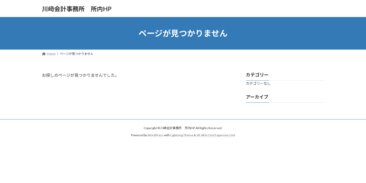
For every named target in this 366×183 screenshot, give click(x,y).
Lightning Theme (181, 135)
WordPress (155, 135)
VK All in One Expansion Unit (215, 135)
